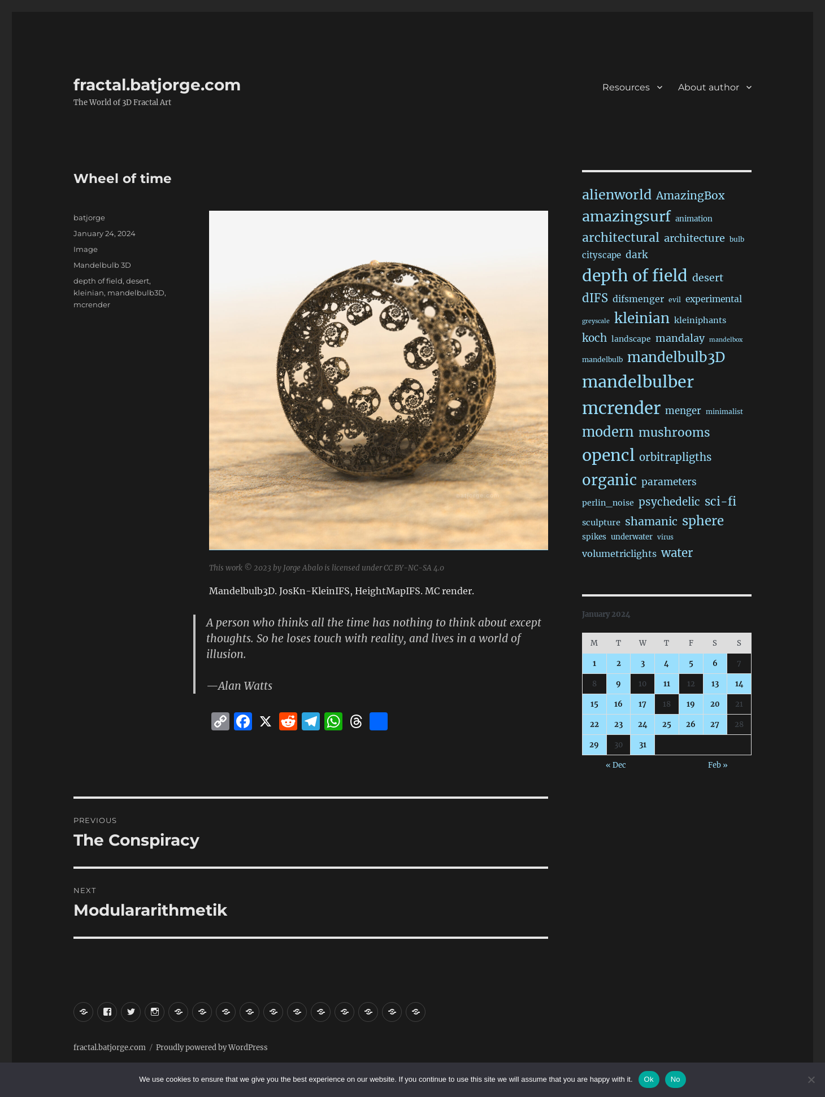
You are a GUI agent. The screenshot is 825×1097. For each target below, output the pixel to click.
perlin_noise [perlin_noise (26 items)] (608, 503)
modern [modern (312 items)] (608, 432)
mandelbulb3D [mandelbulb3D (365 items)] (676, 357)
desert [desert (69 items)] (707, 278)
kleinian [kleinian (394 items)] (642, 318)
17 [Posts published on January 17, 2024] (642, 704)
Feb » (718, 765)
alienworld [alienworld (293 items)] (617, 194)
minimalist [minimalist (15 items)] (724, 411)
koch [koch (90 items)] (594, 338)
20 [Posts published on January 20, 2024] (715, 704)
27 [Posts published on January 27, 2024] (714, 724)
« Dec (616, 765)
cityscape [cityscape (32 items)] (601, 255)
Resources (626, 87)
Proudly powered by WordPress (212, 1047)
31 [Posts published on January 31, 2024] (642, 745)
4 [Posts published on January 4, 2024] (666, 663)
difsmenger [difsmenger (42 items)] (638, 298)
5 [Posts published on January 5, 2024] (691, 663)
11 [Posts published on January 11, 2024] (666, 684)
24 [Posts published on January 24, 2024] (643, 724)
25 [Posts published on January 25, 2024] (666, 724)
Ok (649, 1079)
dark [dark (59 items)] (637, 255)
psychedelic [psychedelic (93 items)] (669, 501)
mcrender (91, 304)
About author (708, 87)
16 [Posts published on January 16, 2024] (618, 704)
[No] (811, 1079)
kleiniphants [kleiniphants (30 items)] (700, 320)
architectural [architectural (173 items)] (620, 237)
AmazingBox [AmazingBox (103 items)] (690, 195)
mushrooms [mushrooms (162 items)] (674, 432)
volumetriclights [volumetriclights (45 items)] (619, 553)
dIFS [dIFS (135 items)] (595, 298)
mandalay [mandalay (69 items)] (680, 338)
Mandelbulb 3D (102, 264)
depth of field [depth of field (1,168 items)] (635, 275)
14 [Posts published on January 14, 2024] (739, 684)
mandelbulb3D (135, 292)
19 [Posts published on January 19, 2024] (691, 704)
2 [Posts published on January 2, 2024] (618, 663)
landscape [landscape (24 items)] (631, 339)
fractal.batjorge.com (157, 84)
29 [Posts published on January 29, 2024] (594, 745)
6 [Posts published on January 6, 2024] (715, 663)
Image (85, 249)
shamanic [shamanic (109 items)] (651, 521)
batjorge (89, 217)
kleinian (88, 292)
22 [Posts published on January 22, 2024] (594, 724)
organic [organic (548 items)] (609, 480)
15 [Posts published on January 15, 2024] (594, 704)
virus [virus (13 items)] (665, 537)
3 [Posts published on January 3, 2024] (643, 663)
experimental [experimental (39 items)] (713, 299)
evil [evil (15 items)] (674, 299)
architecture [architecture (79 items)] (694, 238)
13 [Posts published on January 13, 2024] (715, 684)
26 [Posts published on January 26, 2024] (691, 724)
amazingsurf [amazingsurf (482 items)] (626, 216)
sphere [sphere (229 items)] (703, 521)
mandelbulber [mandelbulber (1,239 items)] (638, 382)
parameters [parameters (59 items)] (669, 482)
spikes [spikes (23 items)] (594, 537)
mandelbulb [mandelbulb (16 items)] (602, 359)
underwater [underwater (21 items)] (632, 537)
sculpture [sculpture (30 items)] (601, 522)
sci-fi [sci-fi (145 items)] (720, 501)
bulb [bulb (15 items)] (737, 239)
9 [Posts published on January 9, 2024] (618, 684)
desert (137, 280)
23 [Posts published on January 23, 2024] (618, 724)
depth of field (98, 280)
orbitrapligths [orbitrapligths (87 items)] (675, 457)
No (675, 1079)
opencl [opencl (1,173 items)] (608, 455)
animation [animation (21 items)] (694, 219)
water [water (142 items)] (677, 553)
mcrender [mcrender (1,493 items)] (621, 408)
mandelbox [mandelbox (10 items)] (725, 339)
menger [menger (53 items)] (683, 411)
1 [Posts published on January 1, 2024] (594, 663)
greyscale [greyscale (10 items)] (596, 321)
